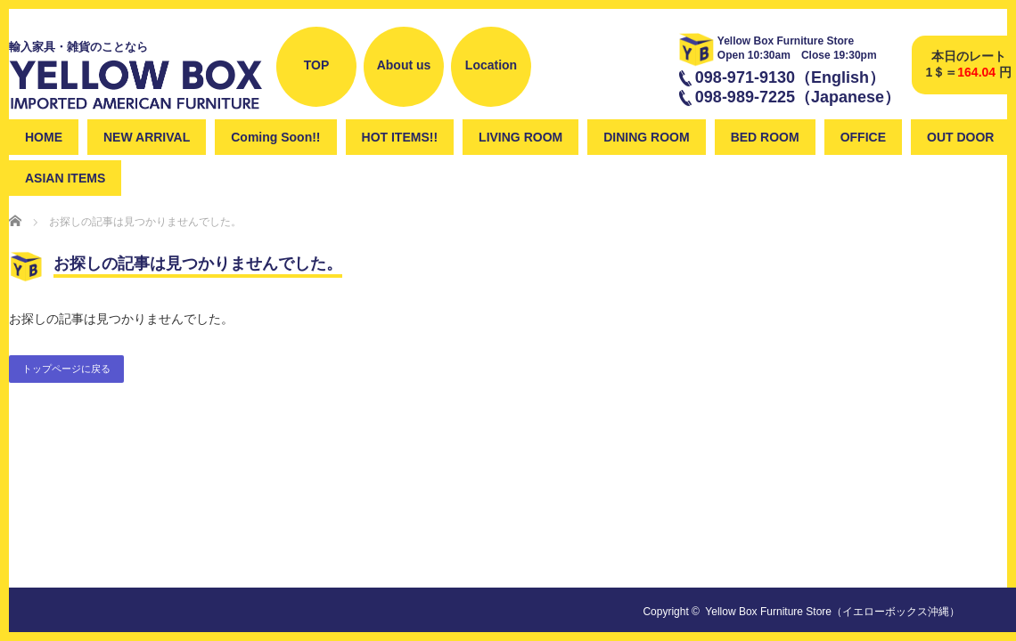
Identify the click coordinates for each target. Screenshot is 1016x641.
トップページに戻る (66, 368)
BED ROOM (765, 137)
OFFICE (863, 137)
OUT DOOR (960, 137)
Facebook (558, 96)
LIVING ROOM (520, 137)
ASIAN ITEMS (65, 178)
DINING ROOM (646, 137)
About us (404, 65)
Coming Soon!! (275, 137)
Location (491, 65)
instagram (606, 96)
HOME (43, 137)
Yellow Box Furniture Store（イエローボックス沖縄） (832, 611)
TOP (317, 65)
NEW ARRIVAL (146, 137)
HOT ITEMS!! (400, 137)
